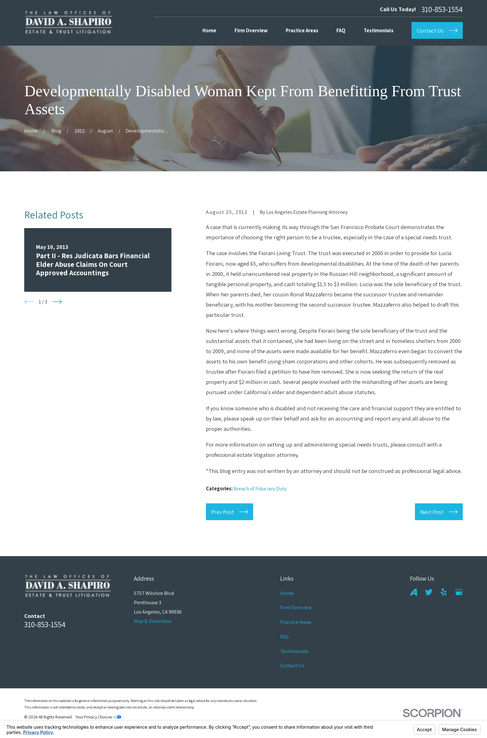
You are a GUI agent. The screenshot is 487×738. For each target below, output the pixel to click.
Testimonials (294, 651)
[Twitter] (428, 592)
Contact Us (292, 665)
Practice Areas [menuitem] (302, 30)
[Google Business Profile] (458, 592)
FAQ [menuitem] (340, 30)
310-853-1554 (442, 9)
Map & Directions (152, 621)
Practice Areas (296, 622)
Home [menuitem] (209, 30)
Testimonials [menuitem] (379, 30)
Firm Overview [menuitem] (251, 30)
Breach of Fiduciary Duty (260, 488)
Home (287, 593)
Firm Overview (296, 607)
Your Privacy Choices (98, 717)
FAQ (284, 636)
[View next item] (57, 301)
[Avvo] (413, 592)
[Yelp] (443, 592)
